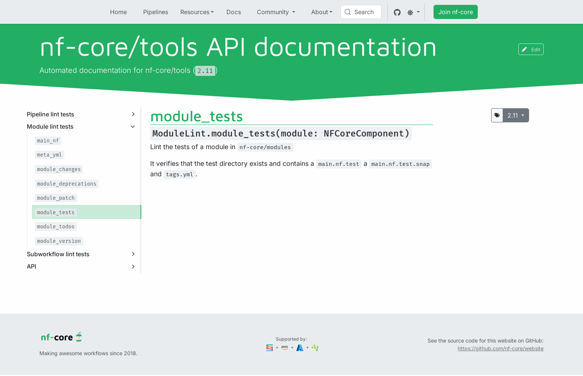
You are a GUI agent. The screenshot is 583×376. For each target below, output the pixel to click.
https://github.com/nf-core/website (501, 348)
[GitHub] (397, 12)
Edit (531, 49)
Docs (233, 12)
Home (118, 12)
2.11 (514, 115)
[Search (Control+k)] (361, 12)
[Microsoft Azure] (300, 347)
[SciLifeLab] (315, 347)
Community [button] (274, 12)
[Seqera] (270, 347)
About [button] (319, 12)
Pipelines (155, 12)
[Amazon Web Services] (285, 347)
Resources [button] (194, 12)
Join (455, 12)
